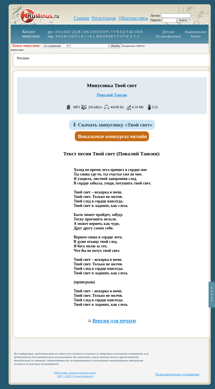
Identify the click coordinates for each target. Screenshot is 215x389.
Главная (81, 18)
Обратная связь (133, 18)
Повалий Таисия (112, 95)
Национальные (195, 32)
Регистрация (104, 18)
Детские (168, 32)
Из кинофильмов (168, 36)
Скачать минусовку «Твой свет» (112, 125)
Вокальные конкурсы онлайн (112, 136)
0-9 (58, 32)
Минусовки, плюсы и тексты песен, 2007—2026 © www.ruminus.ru (75, 374)
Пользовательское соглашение (177, 374)
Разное (196, 36)
